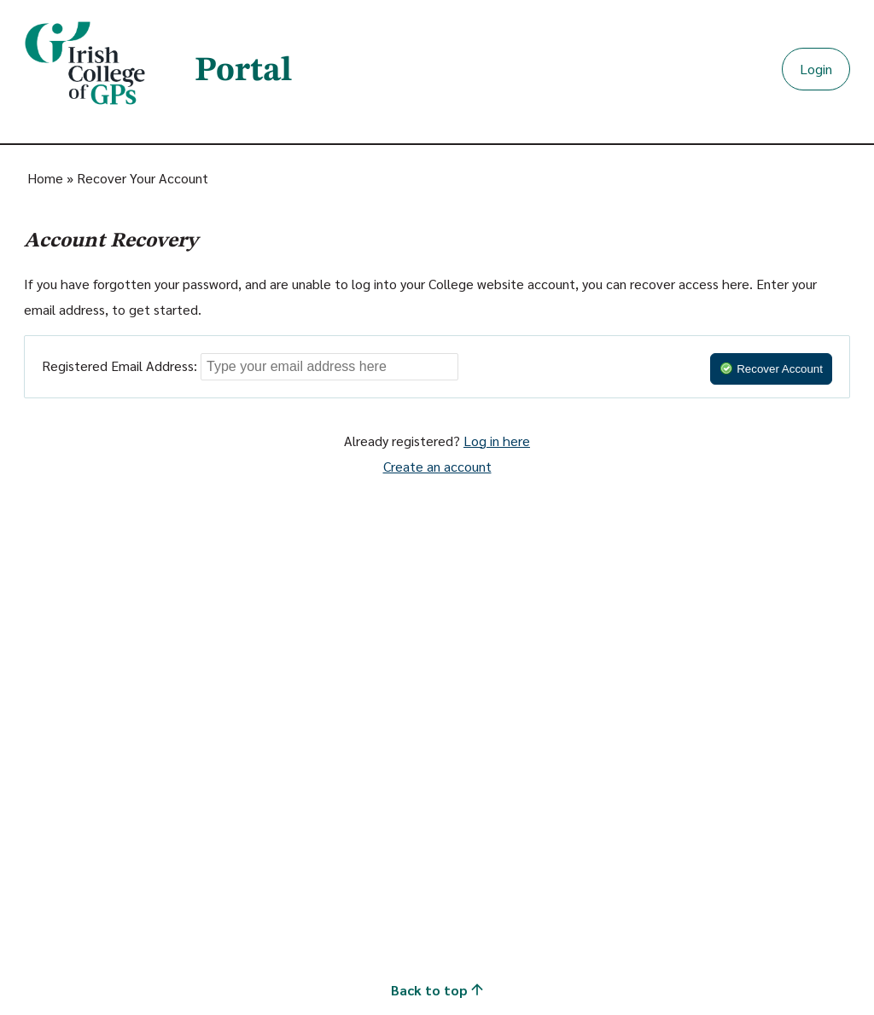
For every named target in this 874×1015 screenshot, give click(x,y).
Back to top (437, 990)
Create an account (437, 466)
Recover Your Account (142, 178)
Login (816, 69)
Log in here (496, 441)
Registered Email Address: (119, 365)
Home (45, 178)
